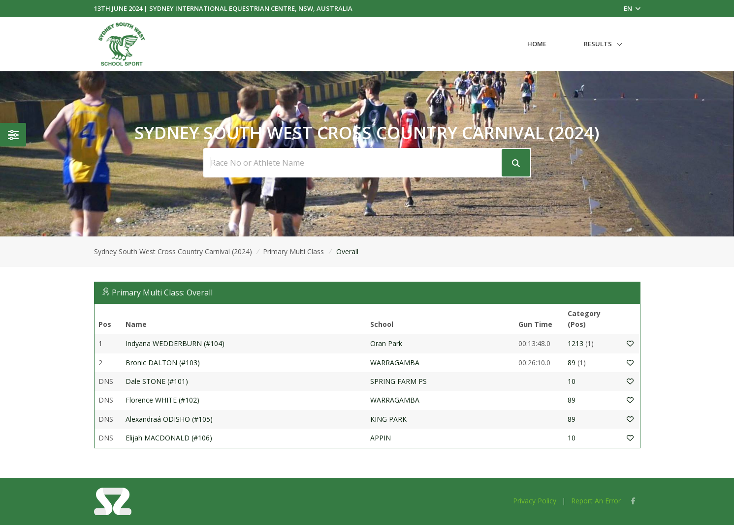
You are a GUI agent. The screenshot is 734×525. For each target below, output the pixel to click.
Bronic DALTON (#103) (163, 362)
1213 (575, 343)
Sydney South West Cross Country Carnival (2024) (173, 251)
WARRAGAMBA (394, 362)
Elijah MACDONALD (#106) (169, 437)
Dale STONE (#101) (157, 381)
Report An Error (596, 500)
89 (571, 362)
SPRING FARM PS (398, 381)
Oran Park (386, 343)
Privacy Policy (534, 500)
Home (536, 43)
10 (571, 381)
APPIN (380, 437)
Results (598, 43)
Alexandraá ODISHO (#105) (169, 419)
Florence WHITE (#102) (162, 400)
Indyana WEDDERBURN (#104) (175, 343)
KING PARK (389, 419)
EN (632, 8)
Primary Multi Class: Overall (162, 292)
